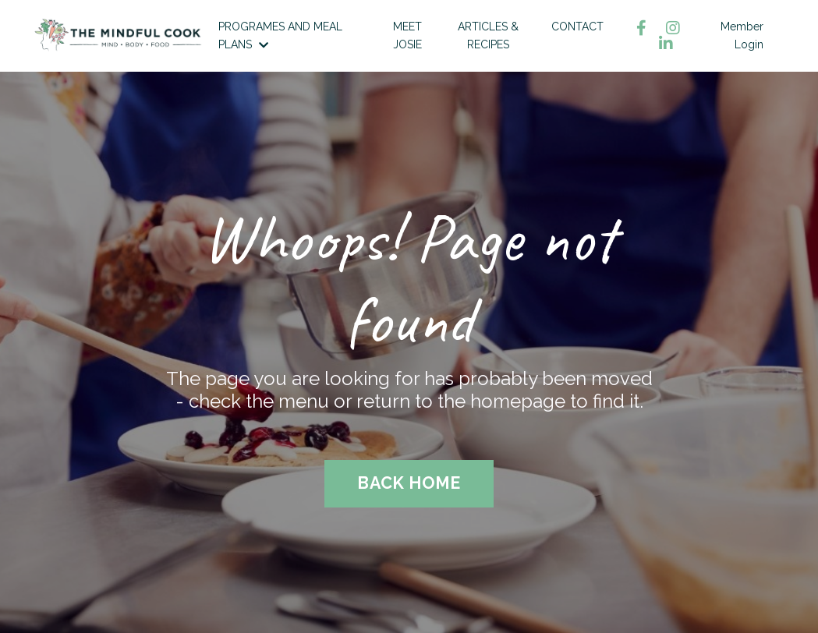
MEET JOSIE (407, 35)
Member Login (742, 35)
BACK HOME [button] (408, 483)
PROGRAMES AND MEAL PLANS (280, 35)
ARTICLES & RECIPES (488, 35)
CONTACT (577, 26)
